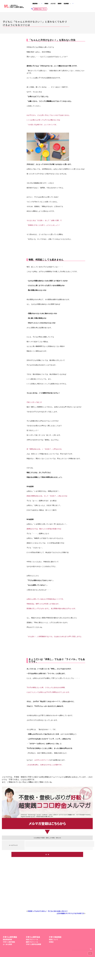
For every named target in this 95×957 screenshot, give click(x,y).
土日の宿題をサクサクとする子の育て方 (70, 913)
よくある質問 (7, 944)
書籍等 (59, 3)
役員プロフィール (32, 939)
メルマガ (52, 3)
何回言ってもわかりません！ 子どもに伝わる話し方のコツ (48, 911)
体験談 (46, 3)
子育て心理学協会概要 (33, 944)
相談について (53, 939)
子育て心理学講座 (9, 942)
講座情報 (35, 3)
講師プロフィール (32, 942)
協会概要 (66, 3)
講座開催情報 (7, 939)
